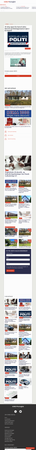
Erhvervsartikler (8, 436)
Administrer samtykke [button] (9, 423)
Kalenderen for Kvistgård (9, 433)
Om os (6, 417)
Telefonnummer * (9, 253)
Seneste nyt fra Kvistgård (9, 430)
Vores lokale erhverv (8, 431)
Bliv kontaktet (10, 270)
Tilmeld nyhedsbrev (30, 448)
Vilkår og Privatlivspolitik (9, 420)
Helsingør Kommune (8, 438)
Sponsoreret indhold (8, 441)
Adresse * (8, 262)
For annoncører (7, 419)
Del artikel (27, 48)
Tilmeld (18, 75)
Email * (7, 257)
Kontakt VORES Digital (9, 422)
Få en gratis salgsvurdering (10, 439)
